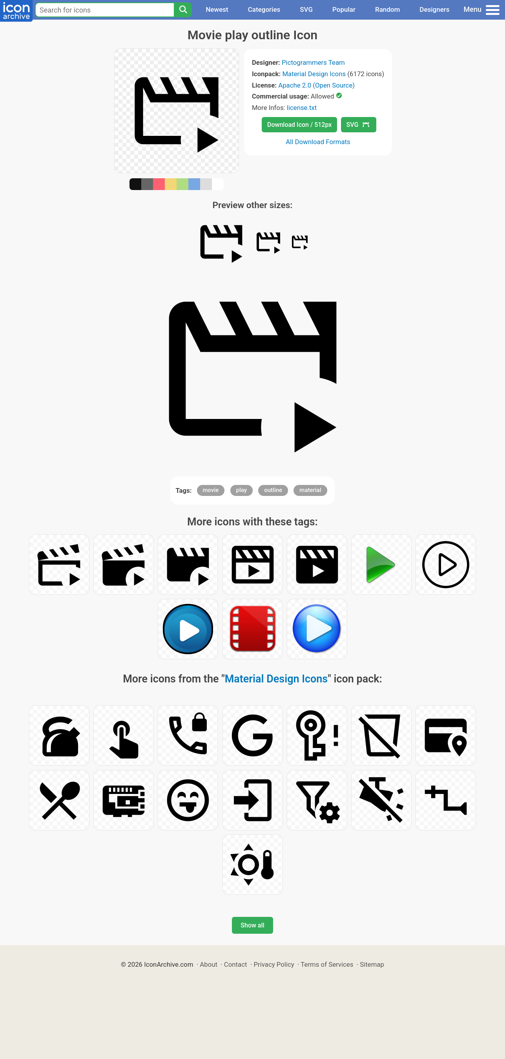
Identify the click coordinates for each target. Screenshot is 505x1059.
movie (211, 490)
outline (273, 490)
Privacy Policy (273, 964)
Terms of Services (327, 964)
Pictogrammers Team (313, 62)
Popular (344, 9)
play (241, 490)
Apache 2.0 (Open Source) (316, 85)
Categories (264, 9)
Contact (235, 964)
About (208, 964)
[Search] (183, 9)
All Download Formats (318, 142)
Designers (434, 9)
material (310, 490)
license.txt (302, 108)
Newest (217, 9)
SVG (306, 9)
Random (387, 9)
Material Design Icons (314, 74)
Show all (252, 925)
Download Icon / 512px (299, 124)
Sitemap (372, 964)
